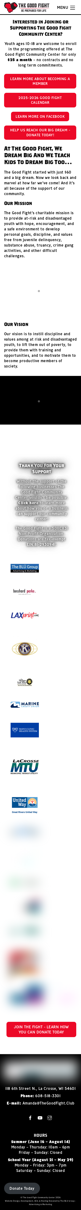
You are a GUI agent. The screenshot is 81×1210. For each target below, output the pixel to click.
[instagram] (49, 1117)
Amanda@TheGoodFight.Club (48, 1103)
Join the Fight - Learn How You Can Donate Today (41, 1029)
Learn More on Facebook (40, 116)
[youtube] (40, 1117)
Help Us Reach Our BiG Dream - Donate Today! (40, 132)
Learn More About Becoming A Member (40, 81)
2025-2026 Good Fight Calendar (40, 100)
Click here (28, 502)
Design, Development (23, 1201)
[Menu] (66, 7)
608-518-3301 (47, 1095)
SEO (36, 1201)
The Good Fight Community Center (39, 1197)
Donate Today (22, 1188)
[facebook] (30, 1117)
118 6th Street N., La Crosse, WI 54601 (40, 1088)
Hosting (44, 1201)
